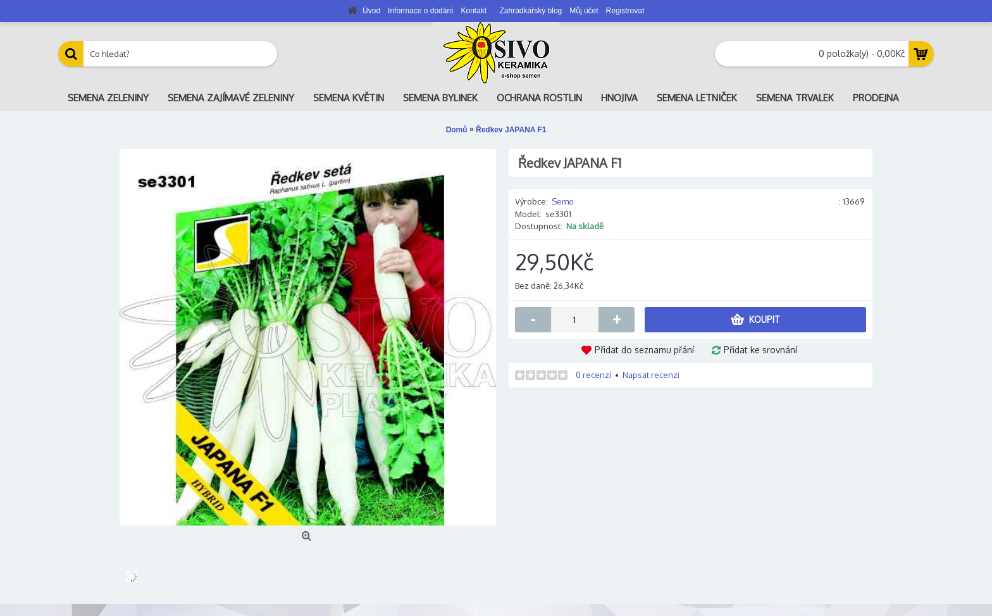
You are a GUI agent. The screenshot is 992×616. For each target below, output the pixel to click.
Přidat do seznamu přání (644, 349)
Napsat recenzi (651, 375)
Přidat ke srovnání (760, 349)
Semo (563, 201)
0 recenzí (593, 375)
